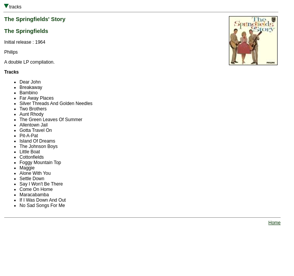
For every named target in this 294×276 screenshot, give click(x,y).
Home (274, 222)
